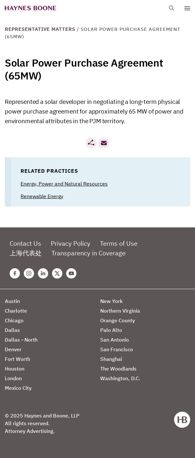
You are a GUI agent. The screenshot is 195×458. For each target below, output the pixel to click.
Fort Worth (17, 359)
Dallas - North (21, 339)
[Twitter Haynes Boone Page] (57, 273)
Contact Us (25, 243)
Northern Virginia (120, 310)
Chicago (14, 320)
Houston (14, 368)
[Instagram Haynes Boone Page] (29, 273)
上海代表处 (26, 253)
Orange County (117, 320)
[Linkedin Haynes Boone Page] (43, 273)
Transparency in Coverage (88, 253)
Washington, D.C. (120, 378)
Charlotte (16, 310)
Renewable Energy (42, 196)
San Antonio (114, 339)
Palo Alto (111, 330)
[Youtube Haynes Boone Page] (71, 273)
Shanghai (111, 359)
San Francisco (116, 349)
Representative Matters (40, 29)
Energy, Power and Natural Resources (64, 183)
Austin (12, 301)
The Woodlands (118, 368)
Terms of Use (118, 243)
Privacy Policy (70, 243)
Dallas (12, 330)
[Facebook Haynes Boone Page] (15, 273)
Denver (13, 349)
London (13, 378)
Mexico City (18, 388)
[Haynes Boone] (30, 8)
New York (111, 301)
